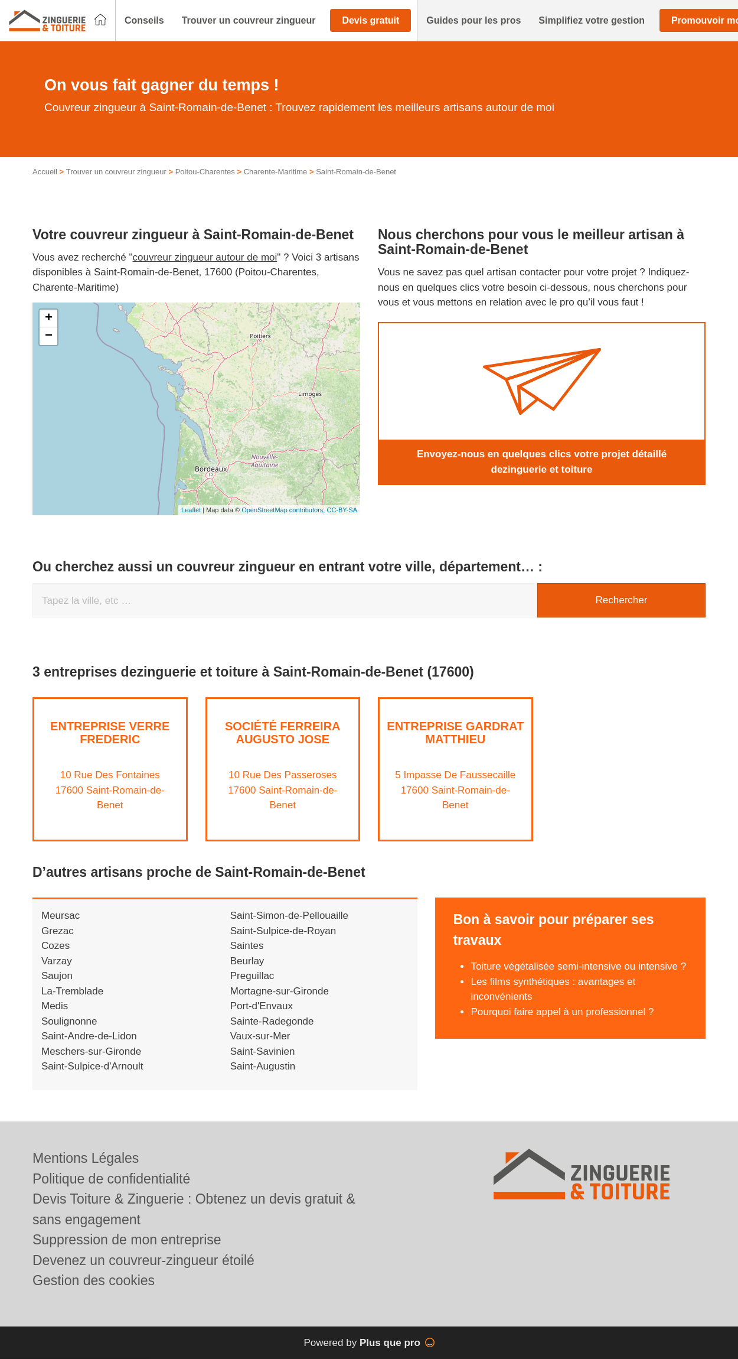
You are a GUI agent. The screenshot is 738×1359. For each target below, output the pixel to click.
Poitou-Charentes (205, 171)
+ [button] (49, 318)
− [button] (49, 336)
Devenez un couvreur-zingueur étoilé (143, 1260)
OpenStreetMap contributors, (283, 509)
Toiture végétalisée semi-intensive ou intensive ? (578, 966)
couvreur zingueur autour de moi (205, 257)
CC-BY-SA (341, 509)
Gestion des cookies (93, 1280)
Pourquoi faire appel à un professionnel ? (562, 1011)
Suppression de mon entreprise (126, 1239)
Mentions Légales (85, 1158)
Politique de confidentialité (111, 1178)
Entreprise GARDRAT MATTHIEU (455, 733)
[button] (144, 21)
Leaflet (191, 509)
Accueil (44, 171)
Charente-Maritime (276, 171)
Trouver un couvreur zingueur (116, 171)
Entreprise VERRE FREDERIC (109, 733)
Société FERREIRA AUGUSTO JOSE (283, 733)
